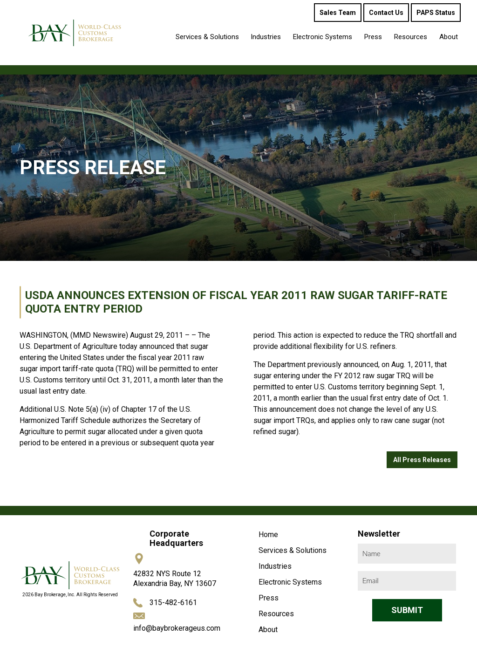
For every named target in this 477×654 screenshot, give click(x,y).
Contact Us (386, 12)
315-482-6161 (173, 602)
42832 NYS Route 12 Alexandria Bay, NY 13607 (174, 578)
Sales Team (338, 12)
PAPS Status (435, 12)
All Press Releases (422, 459)
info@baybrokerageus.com (176, 628)
